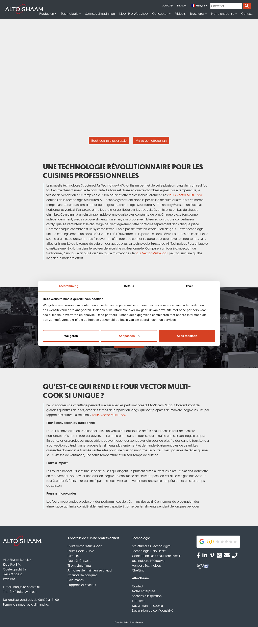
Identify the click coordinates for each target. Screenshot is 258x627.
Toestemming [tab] (68, 286)
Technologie (69, 14)
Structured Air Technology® (151, 546)
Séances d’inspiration (100, 14)
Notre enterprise (143, 591)
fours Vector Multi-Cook (186, 195)
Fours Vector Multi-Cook (109, 415)
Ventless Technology (146, 565)
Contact (247, 14)
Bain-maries (76, 580)
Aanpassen (129, 336)
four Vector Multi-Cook (151, 253)
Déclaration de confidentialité (152, 610)
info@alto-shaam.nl (26, 587)
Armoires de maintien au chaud (90, 570)
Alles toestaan (187, 336)
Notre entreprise (222, 14)
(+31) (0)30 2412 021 (23, 592)
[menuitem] (199, 5)
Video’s (180, 14)
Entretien (182, 5)
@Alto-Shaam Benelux (133, 622)
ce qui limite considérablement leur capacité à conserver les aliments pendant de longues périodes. (129, 506)
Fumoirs (73, 556)
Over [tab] (189, 286)
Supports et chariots (82, 585)
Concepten (160, 14)
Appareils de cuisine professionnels (93, 538)
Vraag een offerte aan (151, 140)
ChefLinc (138, 570)
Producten (46, 14)
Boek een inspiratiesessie (109, 140)
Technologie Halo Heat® (149, 551)
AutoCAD (167, 5)
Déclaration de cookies (148, 606)
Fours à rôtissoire (79, 561)
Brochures (197, 14)
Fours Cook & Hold (81, 551)
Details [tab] (129, 286)
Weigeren (71, 336)
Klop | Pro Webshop (133, 14)
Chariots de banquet (82, 575)
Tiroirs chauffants (79, 565)
